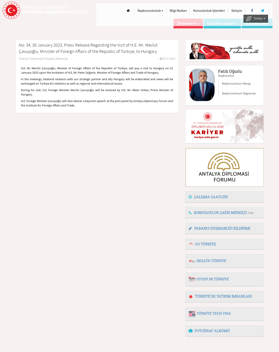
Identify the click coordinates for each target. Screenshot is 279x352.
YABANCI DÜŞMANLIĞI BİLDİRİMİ (219, 228)
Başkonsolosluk (150, 10)
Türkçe (255, 18)
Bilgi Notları (178, 10)
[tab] (224, 197)
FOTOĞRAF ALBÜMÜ (209, 330)
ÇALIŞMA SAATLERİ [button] (208, 196)
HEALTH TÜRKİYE (211, 260)
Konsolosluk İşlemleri (209, 10)
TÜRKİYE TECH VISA (213, 313)
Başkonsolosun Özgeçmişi (239, 93)
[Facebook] (252, 11)
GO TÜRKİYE (205, 244)
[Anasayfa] (128, 11)
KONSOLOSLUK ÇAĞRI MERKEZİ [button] (221, 212)
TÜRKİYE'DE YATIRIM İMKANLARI (220, 296)
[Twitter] (263, 11)
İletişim (236, 10)
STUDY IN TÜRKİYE (212, 279)
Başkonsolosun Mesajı (236, 83)
